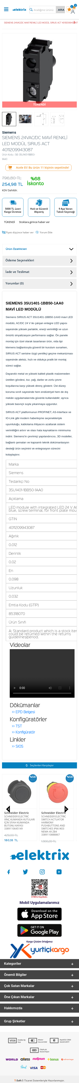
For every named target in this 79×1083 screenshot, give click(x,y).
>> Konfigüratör (23, 731)
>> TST (17, 725)
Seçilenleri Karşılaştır (40, 765)
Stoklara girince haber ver (34, 222)
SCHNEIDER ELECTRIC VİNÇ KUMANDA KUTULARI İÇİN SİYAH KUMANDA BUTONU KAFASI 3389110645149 (19, 822)
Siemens (10, 882)
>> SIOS (17, 745)
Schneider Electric (16, 813)
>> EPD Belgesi (23, 711)
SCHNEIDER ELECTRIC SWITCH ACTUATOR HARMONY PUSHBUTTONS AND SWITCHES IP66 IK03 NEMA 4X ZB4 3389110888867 (53, 825)
